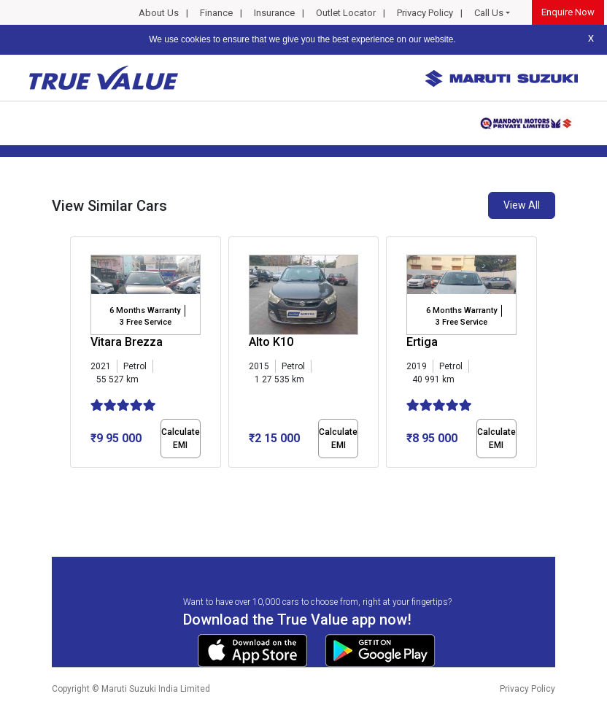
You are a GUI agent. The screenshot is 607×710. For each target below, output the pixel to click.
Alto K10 (271, 342)
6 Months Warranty (144, 310)
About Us (159, 12)
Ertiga (422, 342)
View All (521, 205)
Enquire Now (568, 12)
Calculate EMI (180, 438)
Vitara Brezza (126, 342)
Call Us (488, 12)
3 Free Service (145, 322)
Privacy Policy (425, 12)
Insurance (274, 12)
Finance (216, 12)
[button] (74, 480)
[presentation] (78, 354)
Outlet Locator (346, 12)
